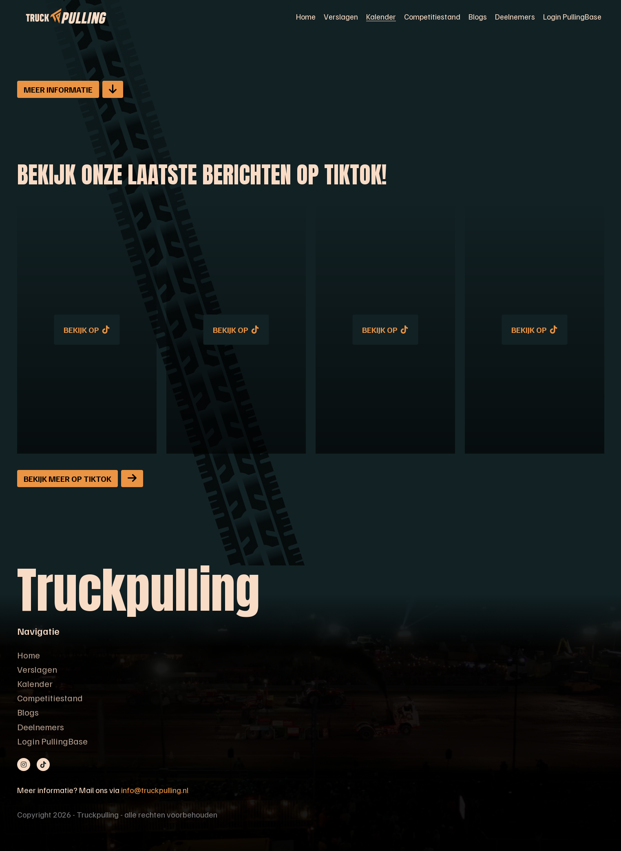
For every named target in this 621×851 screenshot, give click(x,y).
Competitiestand (432, 16)
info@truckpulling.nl (154, 790)
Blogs (478, 16)
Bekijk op (87, 329)
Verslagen (341, 16)
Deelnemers (515, 16)
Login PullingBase (572, 16)
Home (306, 16)
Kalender (381, 16)
